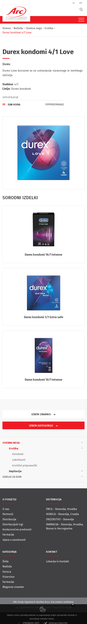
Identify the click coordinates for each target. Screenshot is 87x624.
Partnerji (7, 514)
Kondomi (17, 454)
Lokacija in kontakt (57, 561)
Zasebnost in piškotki (32, 607)
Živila (5, 561)
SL (73, 3)
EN (80, 3)
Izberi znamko (43, 414)
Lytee (47, 607)
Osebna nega (42, 442)
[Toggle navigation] (80, 20)
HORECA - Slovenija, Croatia (62, 514)
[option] (43, 153)
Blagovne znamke (13, 586)
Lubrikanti (18, 459)
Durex (6, 64)
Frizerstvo (8, 576)
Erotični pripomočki (24, 465)
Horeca (6, 571)
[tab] (33, 104)
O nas (5, 509)
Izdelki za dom (42, 476)
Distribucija (9, 519)
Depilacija (46, 471)
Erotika (46, 448)
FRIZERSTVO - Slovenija (60, 519)
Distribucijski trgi (12, 524)
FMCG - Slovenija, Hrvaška (61, 509)
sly (17, 607)
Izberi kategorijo (43, 425)
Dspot (68, 607)
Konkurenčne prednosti (16, 529)
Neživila (7, 566)
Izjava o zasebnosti (13, 539)
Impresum (58, 607)
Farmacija (8, 534)
